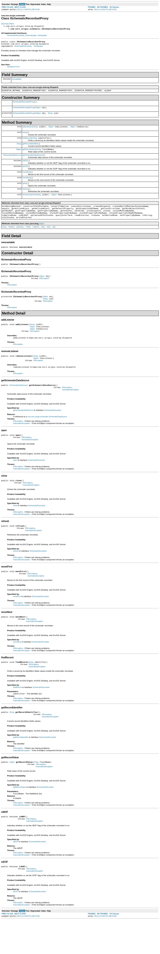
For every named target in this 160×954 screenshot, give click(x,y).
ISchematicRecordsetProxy (23, 104)
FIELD (19, 9)
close (24, 136)
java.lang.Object (7, 24)
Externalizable (30, 35)
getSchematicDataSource (32, 161)
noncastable (16, 80)
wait (42, 239)
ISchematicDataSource (12, 161)
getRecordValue (28, 155)
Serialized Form (13, 68)
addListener (27, 130)
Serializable (42, 35)
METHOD (36, 9)
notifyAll (35, 239)
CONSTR (27, 9)
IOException (44, 292)
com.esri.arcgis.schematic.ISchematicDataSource (47, 437)
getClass (20, 239)
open (24, 191)
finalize (11, 239)
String (50, 116)
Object (38, 110)
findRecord (26, 143)
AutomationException (70, 410)
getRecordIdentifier (30, 149)
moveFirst (26, 179)
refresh (25, 197)
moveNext (26, 185)
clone (4, 239)
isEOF (24, 173)
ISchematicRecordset (15, 35)
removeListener (28, 204)
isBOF (24, 167)
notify (28, 239)
